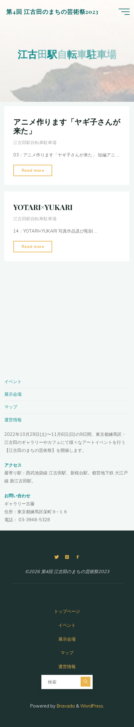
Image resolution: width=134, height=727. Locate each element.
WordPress (91, 706)
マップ (10, 407)
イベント (13, 381)
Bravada (65, 706)
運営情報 (13, 420)
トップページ (67, 611)
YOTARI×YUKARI (43, 207)
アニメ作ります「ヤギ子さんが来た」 (66, 126)
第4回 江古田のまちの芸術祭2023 (52, 11)
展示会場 (13, 394)
